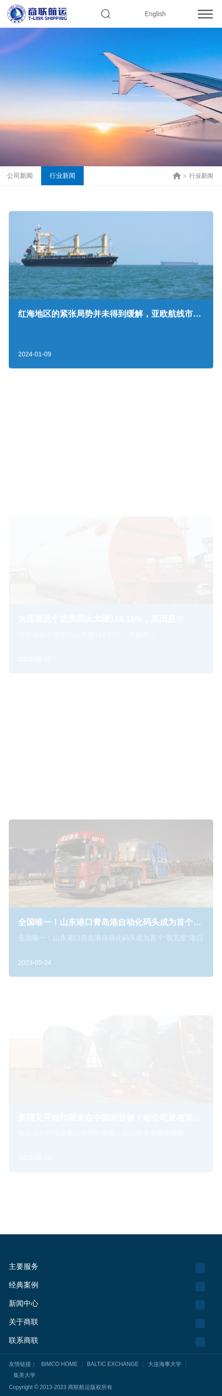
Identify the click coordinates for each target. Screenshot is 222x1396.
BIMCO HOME (59, 1364)
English (155, 14)
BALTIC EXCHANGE (113, 1364)
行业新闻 (62, 175)
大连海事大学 (164, 1364)
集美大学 (24, 1375)
